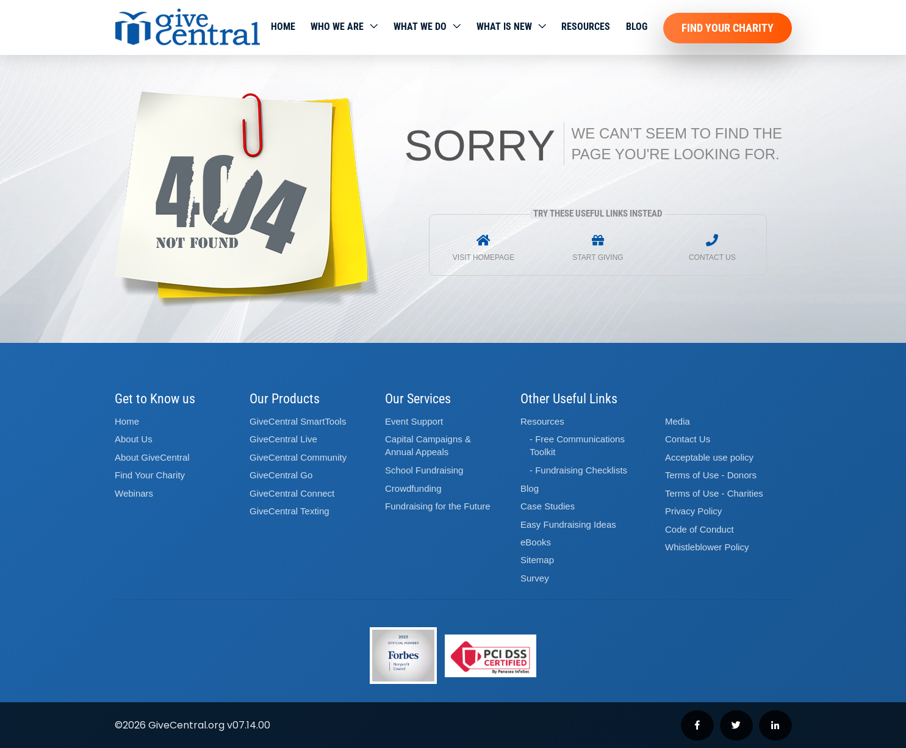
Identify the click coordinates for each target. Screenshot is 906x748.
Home (283, 26)
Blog (636, 26)
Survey (534, 578)
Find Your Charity (727, 27)
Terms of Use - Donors (711, 475)
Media (677, 421)
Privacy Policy (693, 511)
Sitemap (537, 560)
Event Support (414, 421)
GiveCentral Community (298, 457)
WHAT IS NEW (504, 26)
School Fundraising (424, 470)
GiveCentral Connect (292, 493)
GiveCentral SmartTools (298, 421)
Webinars (134, 493)
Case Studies (547, 506)
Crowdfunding (413, 488)
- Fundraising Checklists (578, 470)
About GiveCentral (152, 457)
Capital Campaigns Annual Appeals (428, 445)
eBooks (535, 542)
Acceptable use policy (709, 457)
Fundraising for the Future (438, 506)
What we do (420, 26)
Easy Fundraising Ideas (568, 524)
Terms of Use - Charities (714, 493)
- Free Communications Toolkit (577, 445)
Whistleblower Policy (707, 547)
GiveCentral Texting (289, 511)
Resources (585, 26)
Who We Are (337, 26)
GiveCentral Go (281, 475)
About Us (134, 439)
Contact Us (687, 439)
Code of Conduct (699, 529)
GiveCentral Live (283, 439)
